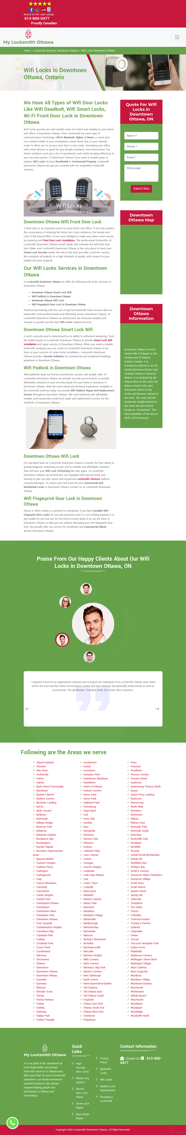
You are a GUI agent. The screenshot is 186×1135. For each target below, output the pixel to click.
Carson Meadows (46, 883)
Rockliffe (136, 847)
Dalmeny (41, 955)
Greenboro (89, 770)
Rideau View (138, 823)
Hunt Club (89, 819)
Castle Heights (44, 895)
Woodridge (137, 1012)
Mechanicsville (92, 947)
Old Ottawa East (92, 991)
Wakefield (136, 951)
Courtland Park (44, 943)
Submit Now (141, 189)
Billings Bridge (44, 823)
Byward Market (44, 859)
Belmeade (42, 819)
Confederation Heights (49, 927)
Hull (85, 815)
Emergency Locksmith (106, 1099)
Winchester (137, 1000)
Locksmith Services (88, 479)
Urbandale (136, 931)
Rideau (135, 819)
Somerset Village (140, 879)
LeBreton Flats (91, 851)
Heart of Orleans (92, 786)
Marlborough (90, 923)
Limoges (88, 863)
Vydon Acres (138, 947)
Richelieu (136, 811)
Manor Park (90, 903)
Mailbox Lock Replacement (107, 1088)
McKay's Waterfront (94, 939)
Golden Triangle (45, 1020)
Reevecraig (137, 803)
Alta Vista (41, 770)
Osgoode (88, 1000)
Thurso (135, 911)
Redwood (136, 798)
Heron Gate (90, 794)
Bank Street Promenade (50, 786)
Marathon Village (93, 915)
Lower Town (90, 883)
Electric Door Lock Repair (81, 1093)
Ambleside (42, 774)
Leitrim (87, 859)
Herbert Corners (92, 790)
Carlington (42, 871)
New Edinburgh (92, 975)
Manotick (88, 907)
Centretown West (46, 911)
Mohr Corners (91, 963)
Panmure (136, 766)
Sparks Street (138, 891)
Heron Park (89, 798)
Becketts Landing (46, 803)
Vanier (134, 935)
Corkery (40, 939)
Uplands (135, 927)
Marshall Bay (90, 927)
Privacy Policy (104, 1060)
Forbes (40, 1004)
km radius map (141, 259)
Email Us (133, 1058)
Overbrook (89, 1016)
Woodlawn (137, 1004)
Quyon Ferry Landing (142, 794)
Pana (134, 762)
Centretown (42, 907)
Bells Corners (44, 811)
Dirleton (40, 963)
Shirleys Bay (138, 867)
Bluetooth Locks (105, 1071)
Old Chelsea (90, 987)
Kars (86, 827)
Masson (88, 935)
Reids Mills (137, 807)
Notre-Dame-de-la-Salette (97, 983)
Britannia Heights (46, 835)
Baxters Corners (45, 798)
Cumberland (43, 951)
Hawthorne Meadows (95, 778)
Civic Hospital (44, 923)
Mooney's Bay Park (94, 967)
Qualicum (136, 782)
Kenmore (88, 835)
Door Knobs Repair (82, 1116)
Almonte (41, 766)
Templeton (137, 903)
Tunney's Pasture (141, 923)
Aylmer (40, 782)
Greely (87, 766)
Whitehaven (137, 991)
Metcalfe (88, 951)
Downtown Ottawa (47, 971)
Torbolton (136, 915)
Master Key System (82, 1080)
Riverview (136, 835)
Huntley (87, 823)
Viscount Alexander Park (145, 943)
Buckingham (43, 843)
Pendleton (136, 770)
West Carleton (139, 967)
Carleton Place (44, 867)
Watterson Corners (141, 955)
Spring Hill (136, 895)
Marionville (89, 919)
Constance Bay (45, 931)
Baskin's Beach (45, 794)
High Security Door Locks (82, 1067)
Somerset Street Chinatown (146, 875)
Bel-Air (40, 807)
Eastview (41, 983)
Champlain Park (45, 915)
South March (138, 887)
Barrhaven (42, 790)
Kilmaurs (88, 843)
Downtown (42, 967)
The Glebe (136, 907)
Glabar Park (43, 1016)
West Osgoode (139, 971)
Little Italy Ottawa (93, 875)
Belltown (41, 815)
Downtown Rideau (46, 975)
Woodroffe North (140, 1016)
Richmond (136, 815)
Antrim (40, 778)
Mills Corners (91, 959)
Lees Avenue (90, 855)
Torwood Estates (140, 919)
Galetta (40, 1008)
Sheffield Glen (139, 863)
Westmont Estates (141, 983)
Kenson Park (90, 839)
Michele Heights (92, 955)
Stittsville (136, 899)
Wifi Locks (106, 1080)
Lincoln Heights (92, 867)
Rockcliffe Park (139, 839)
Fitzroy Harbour (45, 1000)
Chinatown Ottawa (47, 919)
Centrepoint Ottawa (47, 903)
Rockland (136, 843)
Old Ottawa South (93, 995)
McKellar (88, 943)
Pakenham (89, 1020)
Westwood (137, 987)
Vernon (135, 939)
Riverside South (140, 831)
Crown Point (43, 947)
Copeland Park (44, 935)
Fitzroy (40, 995)
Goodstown (90, 762)
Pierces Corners (140, 774)
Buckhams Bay (44, 839)
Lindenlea (89, 871)
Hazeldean (89, 782)
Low (85, 879)
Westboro (136, 975)
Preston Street (139, 778)
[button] (65, 602)
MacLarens (89, 891)
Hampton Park (91, 774)
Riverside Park (139, 827)
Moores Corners (92, 971)
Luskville (88, 887)
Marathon (88, 911)
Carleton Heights (45, 863)
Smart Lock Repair (82, 1105)
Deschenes (42, 959)
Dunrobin (41, 979)
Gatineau (41, 1012)
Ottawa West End (93, 1012)
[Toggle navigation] (177, 37)
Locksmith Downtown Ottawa (90, 1130)
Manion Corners (92, 899)
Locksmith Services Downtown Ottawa (56, 50)
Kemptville (89, 831)
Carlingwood (43, 875)
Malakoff (88, 895)
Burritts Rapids (44, 847)
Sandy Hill (136, 859)
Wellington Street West (144, 959)
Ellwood (40, 987)
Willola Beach (138, 995)
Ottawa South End (93, 1008)
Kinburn (87, 847)
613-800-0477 (37, 18)
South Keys (137, 883)
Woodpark (136, 1008)
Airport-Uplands (45, 762)
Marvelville (89, 931)
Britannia (41, 831)
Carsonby (41, 887)
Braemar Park (44, 827)
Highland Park (91, 803)
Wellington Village (141, 963)
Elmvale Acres (44, 991)
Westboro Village (140, 979)
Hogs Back (89, 811)
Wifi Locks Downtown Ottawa (98, 50)
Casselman (42, 891)
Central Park (43, 899)
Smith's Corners (140, 871)
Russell (135, 851)
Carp (39, 879)
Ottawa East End (93, 1004)
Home (27, 50)
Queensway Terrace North (146, 786)
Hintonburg (89, 807)
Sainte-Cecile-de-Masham (145, 855)
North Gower (90, 979)
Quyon (134, 790)
